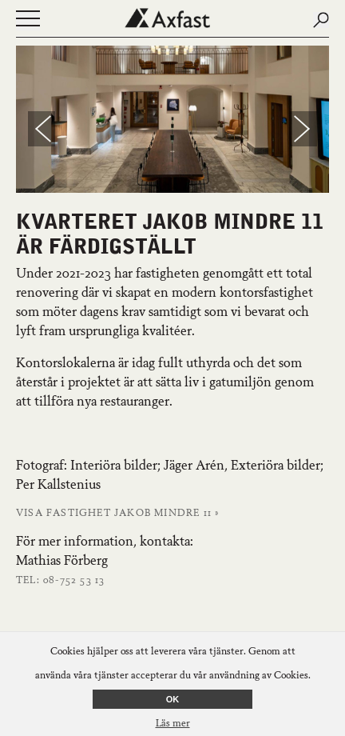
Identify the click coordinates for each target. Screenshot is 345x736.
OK (173, 699)
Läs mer (173, 724)
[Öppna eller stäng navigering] (28, 20)
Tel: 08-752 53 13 (60, 581)
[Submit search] (321, 20)
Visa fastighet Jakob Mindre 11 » (117, 513)
